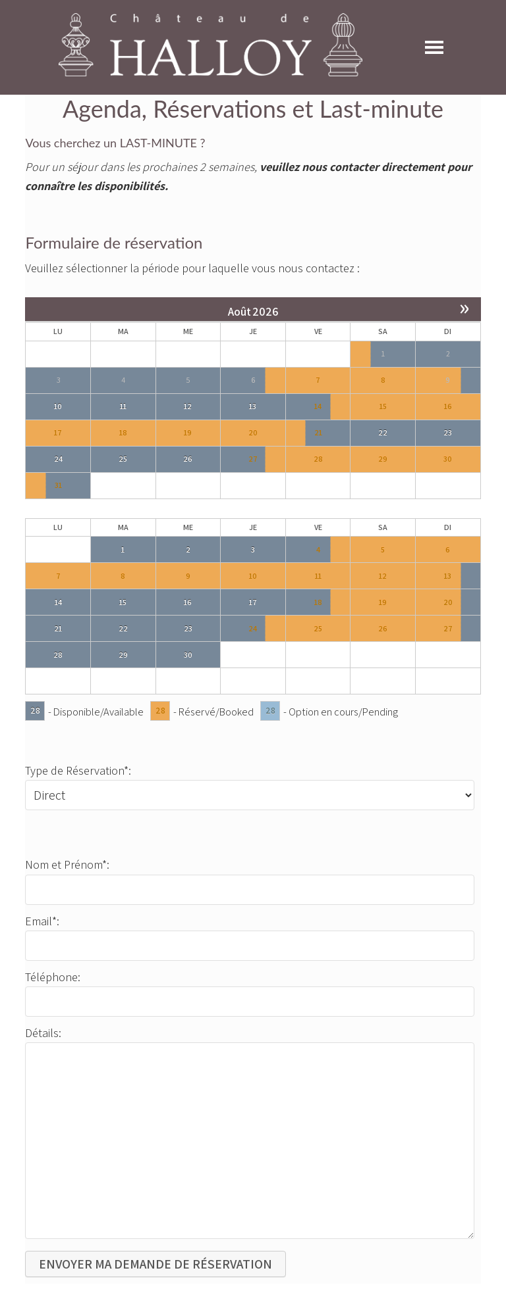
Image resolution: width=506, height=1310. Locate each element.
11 (123, 406)
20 (448, 602)
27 (253, 459)
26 (187, 459)
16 (188, 602)
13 (252, 406)
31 (58, 485)
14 (318, 406)
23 (447, 432)
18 (318, 602)
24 (58, 459)
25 (123, 459)
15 (122, 602)
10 (58, 406)
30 (188, 655)
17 (253, 602)
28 (58, 655)
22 (382, 432)
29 (123, 655)
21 (318, 432)
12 (188, 406)
